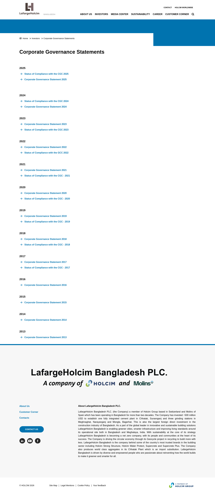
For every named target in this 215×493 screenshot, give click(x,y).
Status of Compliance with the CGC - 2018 (47, 244)
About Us (86, 14)
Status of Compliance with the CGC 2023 (46, 129)
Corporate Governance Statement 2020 (45, 193)
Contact (168, 8)
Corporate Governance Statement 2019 (45, 216)
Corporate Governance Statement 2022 (45, 147)
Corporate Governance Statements (59, 38)
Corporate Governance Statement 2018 (45, 239)
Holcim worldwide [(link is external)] (184, 8)
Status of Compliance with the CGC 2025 (46, 74)
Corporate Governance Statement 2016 (45, 285)
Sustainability (140, 14)
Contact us (31, 429)
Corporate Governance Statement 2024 (45, 107)
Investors (101, 14)
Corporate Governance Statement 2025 (45, 79)
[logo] (29, 10)
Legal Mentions (67, 485)
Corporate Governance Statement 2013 (45, 337)
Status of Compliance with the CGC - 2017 (47, 267)
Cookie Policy (84, 485)
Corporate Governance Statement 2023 (45, 124)
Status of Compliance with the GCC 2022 (46, 152)
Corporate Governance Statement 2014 (45, 320)
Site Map (53, 485)
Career (158, 14)
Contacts (24, 418)
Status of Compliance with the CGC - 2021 (47, 175)
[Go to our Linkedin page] (22, 440)
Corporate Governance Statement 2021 (45, 170)
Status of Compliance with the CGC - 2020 (47, 198)
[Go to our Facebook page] (38, 440)
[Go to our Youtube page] (30, 440)
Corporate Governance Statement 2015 (45, 302)
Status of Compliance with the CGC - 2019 (47, 221)
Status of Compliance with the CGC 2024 (46, 101)
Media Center (119, 14)
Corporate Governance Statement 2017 (45, 262)
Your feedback (99, 485)
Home (25, 38)
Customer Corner (177, 14)
